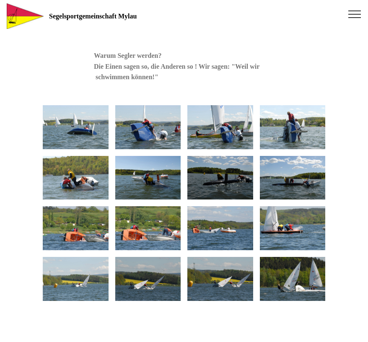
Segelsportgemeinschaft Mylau (110, 16)
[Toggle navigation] (354, 14)
